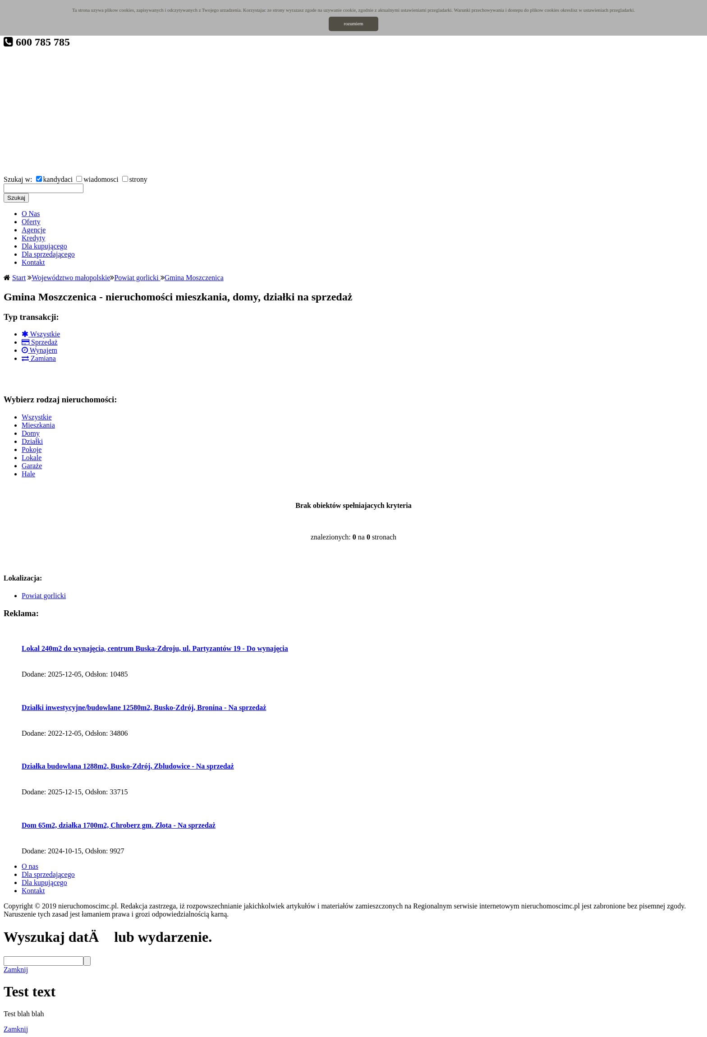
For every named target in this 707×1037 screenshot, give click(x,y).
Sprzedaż (40, 342)
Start (19, 277)
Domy (31, 433)
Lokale (31, 457)
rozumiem (353, 23)
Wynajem (39, 350)
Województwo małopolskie (71, 277)
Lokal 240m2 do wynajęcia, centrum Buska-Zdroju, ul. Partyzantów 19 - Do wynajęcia (155, 648)
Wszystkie (41, 334)
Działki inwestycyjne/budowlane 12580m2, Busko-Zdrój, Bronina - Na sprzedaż (144, 707)
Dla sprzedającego (48, 254)
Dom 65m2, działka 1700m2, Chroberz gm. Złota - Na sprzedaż (119, 825)
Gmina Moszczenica (194, 277)
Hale (28, 474)
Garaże (32, 466)
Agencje (34, 230)
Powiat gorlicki (137, 277)
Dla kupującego (44, 246)
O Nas (31, 213)
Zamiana (39, 358)
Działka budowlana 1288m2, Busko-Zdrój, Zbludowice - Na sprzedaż (128, 766)
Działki (32, 441)
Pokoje (31, 449)
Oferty (31, 222)
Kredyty (33, 238)
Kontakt (33, 262)
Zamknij (16, 969)
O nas (30, 866)
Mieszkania (38, 425)
